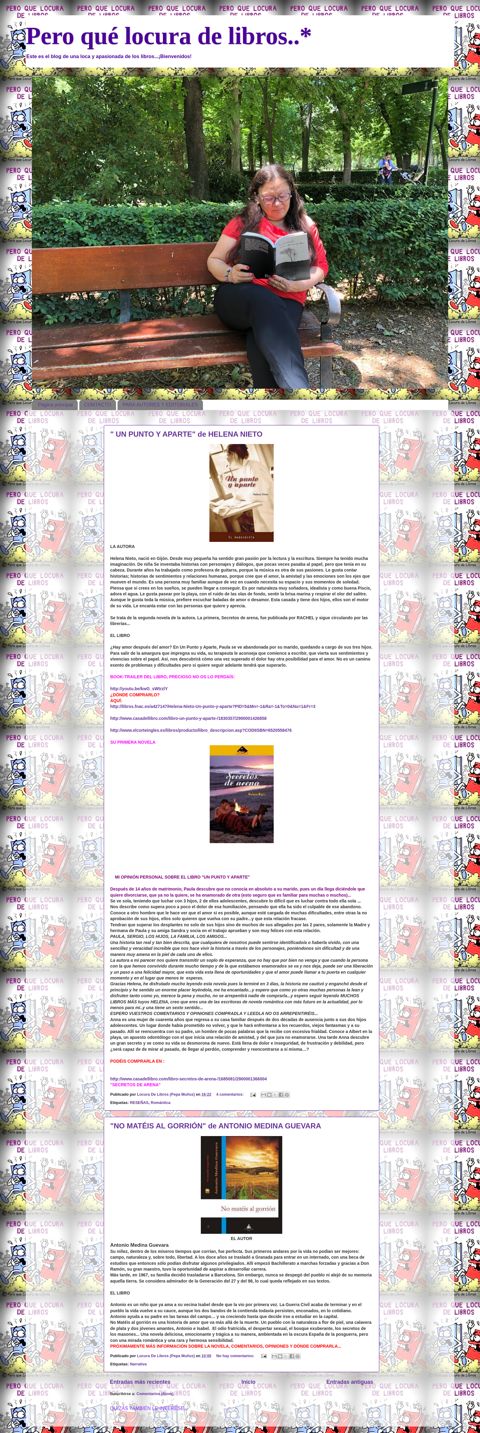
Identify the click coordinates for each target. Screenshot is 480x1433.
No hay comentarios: (235, 1356)
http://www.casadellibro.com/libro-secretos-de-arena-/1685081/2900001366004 (188, 1078)
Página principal (55, 404)
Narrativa (138, 1364)
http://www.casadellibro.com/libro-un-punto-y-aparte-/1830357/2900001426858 (188, 718)
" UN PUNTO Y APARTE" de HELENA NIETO (186, 434)
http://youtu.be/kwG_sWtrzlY (139, 688)
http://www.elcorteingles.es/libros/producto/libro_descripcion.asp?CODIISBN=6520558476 (201, 730)
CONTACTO (97, 404)
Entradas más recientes (140, 1382)
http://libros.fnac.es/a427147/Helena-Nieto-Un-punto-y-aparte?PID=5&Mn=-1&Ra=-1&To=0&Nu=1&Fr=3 (213, 706)
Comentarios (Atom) (155, 1394)
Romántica (160, 1103)
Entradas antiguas (349, 1382)
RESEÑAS (139, 1103)
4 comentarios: (230, 1094)
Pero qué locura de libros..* (169, 35)
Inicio (249, 1382)
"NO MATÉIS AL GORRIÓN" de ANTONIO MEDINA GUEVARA (215, 1126)
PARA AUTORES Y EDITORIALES (160, 404)
